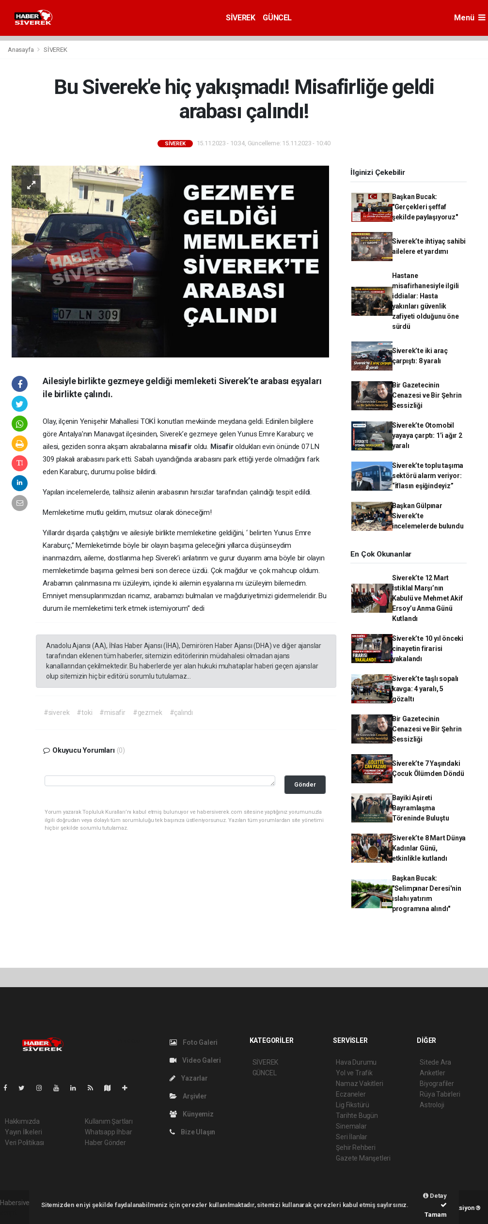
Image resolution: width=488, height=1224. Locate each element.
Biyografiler (437, 1083)
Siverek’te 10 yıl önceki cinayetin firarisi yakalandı (427, 649)
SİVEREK (240, 17)
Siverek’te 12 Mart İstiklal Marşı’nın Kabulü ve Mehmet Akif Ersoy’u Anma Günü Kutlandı (427, 598)
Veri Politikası (24, 1143)
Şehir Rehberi (356, 1147)
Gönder (305, 784)
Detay (435, 1195)
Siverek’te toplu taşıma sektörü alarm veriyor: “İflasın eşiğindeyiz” (428, 476)
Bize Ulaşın (193, 1132)
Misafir (222, 446)
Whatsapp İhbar (108, 1132)
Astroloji (432, 1105)
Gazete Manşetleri (363, 1158)
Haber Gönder (105, 1143)
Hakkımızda (22, 1121)
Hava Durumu (356, 1062)
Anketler (432, 1073)
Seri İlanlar (351, 1137)
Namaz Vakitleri (359, 1083)
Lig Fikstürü (352, 1105)
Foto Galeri (194, 1042)
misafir (181, 446)
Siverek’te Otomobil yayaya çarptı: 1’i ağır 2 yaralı (427, 435)
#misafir (112, 712)
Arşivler (188, 1096)
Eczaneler (350, 1094)
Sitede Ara (435, 1062)
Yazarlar (189, 1078)
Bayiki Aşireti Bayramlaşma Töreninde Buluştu (420, 808)
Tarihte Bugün (357, 1115)
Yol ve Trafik (354, 1073)
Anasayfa (21, 49)
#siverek (56, 712)
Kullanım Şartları (109, 1121)
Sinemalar (351, 1126)
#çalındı (181, 712)
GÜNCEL (277, 17)
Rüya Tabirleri (440, 1094)
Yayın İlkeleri (23, 1132)
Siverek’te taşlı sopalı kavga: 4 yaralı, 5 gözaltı (425, 689)
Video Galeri (195, 1060)
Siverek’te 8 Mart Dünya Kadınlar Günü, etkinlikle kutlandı (429, 848)
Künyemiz (192, 1114)
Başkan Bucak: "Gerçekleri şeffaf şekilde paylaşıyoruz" (425, 207)
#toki (84, 712)
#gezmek (147, 712)
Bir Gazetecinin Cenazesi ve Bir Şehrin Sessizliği (427, 395)
